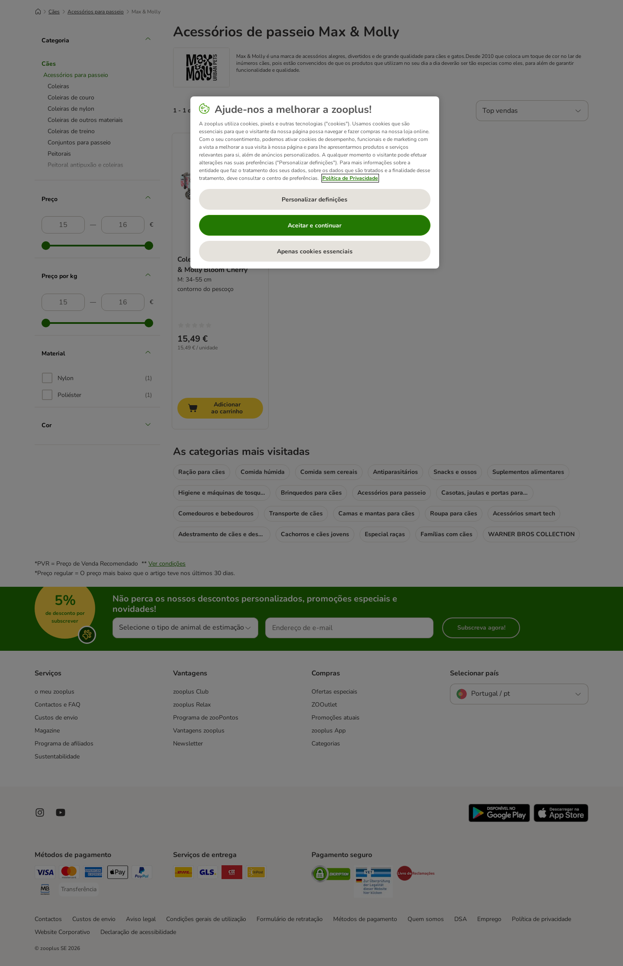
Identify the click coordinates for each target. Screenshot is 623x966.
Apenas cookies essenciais (315, 251)
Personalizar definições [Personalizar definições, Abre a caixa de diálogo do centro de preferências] (314, 199)
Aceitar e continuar (314, 225)
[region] (314, 182)
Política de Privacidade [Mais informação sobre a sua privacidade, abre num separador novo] (350, 178)
